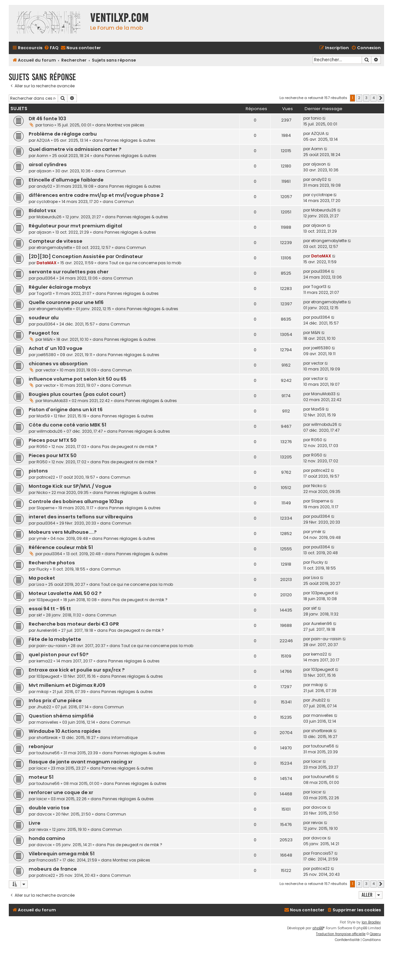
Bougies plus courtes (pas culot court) (77, 394)
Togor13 (44, 293)
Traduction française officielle (341, 934)
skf (39, 615)
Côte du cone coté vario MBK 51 (67, 425)
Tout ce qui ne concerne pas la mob (145, 263)
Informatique (124, 737)
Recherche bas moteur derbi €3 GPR (74, 624)
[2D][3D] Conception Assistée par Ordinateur (86, 256)
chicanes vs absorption (58, 363)
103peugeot (47, 599)
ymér (41, 538)
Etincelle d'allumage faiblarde (66, 180)
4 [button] (373, 97)
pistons (38, 471)
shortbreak (47, 737)
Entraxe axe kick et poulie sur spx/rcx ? (77, 670)
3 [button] (366, 97)
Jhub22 (43, 707)
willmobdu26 (49, 431)
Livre (34, 823)
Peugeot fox (44, 333)
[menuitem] (51, 48)
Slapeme (45, 508)
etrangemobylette (54, 247)
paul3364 (45, 278)
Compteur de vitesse (55, 241)
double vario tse (49, 807)
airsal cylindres (48, 164)
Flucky (42, 569)
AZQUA (43, 140)
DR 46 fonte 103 (47, 118)
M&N (47, 339)
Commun (116, 171)
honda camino (47, 838)
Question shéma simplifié (61, 716)
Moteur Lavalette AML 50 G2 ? (65, 593)
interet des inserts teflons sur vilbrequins (81, 517)
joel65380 (46, 354)
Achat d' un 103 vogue (55, 348)
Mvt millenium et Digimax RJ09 (67, 685)
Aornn (42, 155)
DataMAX (46, 263)
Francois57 (47, 860)
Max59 (43, 416)
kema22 (44, 661)
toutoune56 (48, 753)
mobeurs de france (53, 869)
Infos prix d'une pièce (55, 700)
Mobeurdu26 (49, 217)
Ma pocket (42, 578)
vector (49, 370)
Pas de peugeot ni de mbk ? (129, 446)
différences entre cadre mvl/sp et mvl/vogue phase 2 (96, 195)
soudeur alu (44, 317)
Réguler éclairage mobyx (60, 287)
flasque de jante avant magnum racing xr (81, 762)
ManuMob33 (55, 400)
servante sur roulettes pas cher (68, 271)
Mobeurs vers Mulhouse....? (63, 532)
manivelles (47, 722)
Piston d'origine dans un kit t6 (66, 409)
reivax (42, 829)
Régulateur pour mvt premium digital (75, 226)
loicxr (41, 768)
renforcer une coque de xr (61, 792)
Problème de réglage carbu (63, 134)
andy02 (44, 186)
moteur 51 (41, 777)
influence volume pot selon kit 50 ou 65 (77, 379)
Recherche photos (52, 562)
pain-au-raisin (51, 645)
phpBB (317, 928)
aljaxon (43, 171)
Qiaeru (375, 934)
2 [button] (359, 97)
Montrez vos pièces (125, 125)
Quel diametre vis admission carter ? (75, 149)
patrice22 (45, 477)
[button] (381, 98)
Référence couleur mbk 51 (61, 547)
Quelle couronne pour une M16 (66, 302)
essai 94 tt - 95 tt (50, 608)
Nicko (42, 492)
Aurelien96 (46, 630)
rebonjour (41, 746)
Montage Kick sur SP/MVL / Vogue (70, 486)
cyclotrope (47, 201)
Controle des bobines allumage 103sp (76, 501)
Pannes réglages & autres (129, 140)
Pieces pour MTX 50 (53, 440)
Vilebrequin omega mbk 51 (61, 853)
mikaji (42, 691)
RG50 (42, 446)
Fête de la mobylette (55, 639)
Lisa (40, 584)
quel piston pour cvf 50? (59, 654)
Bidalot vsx (42, 210)
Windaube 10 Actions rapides (65, 731)
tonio (48, 125)
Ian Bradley (371, 922)
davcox (44, 814)
